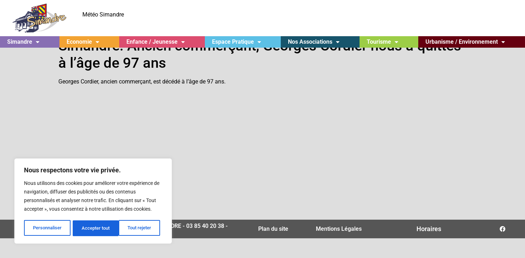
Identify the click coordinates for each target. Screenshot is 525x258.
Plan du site (273, 242)
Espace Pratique (236, 42)
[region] (93, 202)
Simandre (23, 42)
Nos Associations (313, 42)
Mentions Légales (339, 242)
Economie (83, 42)
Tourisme (382, 42)
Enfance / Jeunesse (155, 42)
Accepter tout (139, 228)
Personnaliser (47, 228)
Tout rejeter (93, 228)
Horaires (428, 242)
